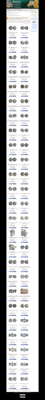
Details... (11, 37)
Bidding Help (23, 392)
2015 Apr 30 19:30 (29, 20)
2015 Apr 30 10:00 (21, 20)
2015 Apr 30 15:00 (25, 20)
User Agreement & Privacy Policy (28, 392)
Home (14, 392)
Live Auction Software (23, 395)
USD (10, 10)
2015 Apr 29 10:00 (13, 20)
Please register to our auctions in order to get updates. (31, 10)
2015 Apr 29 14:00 (17, 20)
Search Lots (18, 392)
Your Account (21, 392)
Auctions (16, 392)
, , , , (18, 10)
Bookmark (14, 37)
